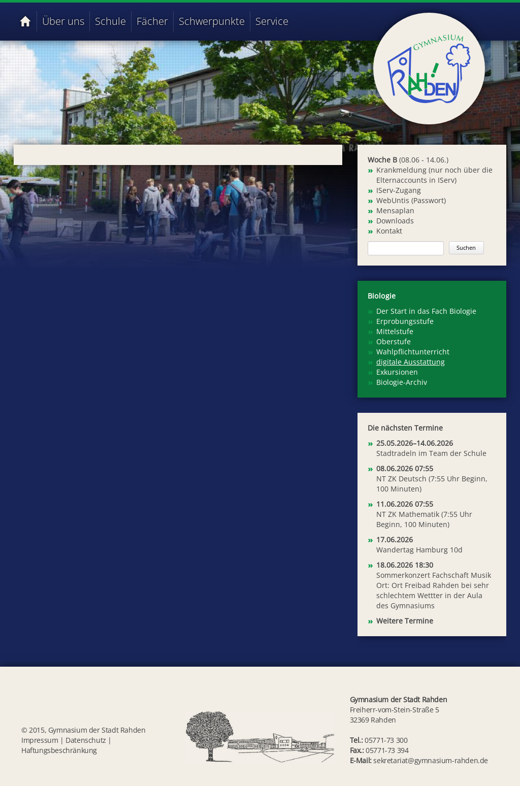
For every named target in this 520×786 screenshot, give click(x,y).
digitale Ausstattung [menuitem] (410, 362)
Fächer (152, 21)
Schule (110, 21)
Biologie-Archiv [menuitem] (401, 382)
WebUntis (392, 200)
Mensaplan (395, 210)
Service (271, 21)
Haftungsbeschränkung (59, 750)
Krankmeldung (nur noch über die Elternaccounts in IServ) (434, 175)
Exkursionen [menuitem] (397, 372)
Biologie (382, 296)
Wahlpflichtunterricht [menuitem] (412, 351)
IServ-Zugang (398, 190)
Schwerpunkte (212, 21)
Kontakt (389, 231)
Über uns (63, 21)
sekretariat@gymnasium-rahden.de (430, 760)
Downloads (395, 220)
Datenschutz (86, 740)
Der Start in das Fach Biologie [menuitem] (426, 311)
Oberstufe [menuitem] (393, 341)
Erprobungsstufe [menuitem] (405, 321)
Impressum (39, 740)
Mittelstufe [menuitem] (394, 331)
